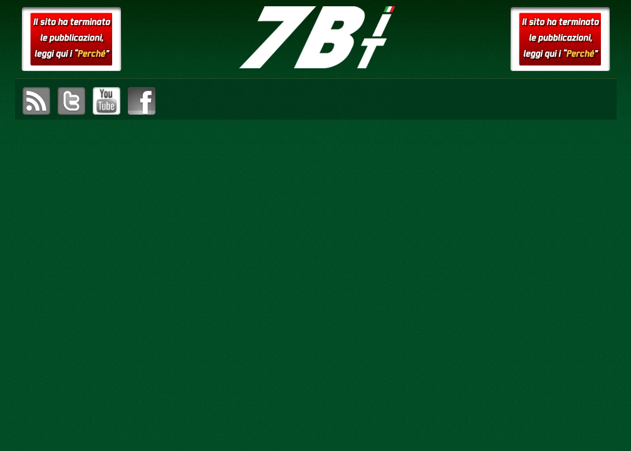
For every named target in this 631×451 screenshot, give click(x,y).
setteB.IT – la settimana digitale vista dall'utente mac (315, 37)
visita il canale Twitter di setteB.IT (71, 101)
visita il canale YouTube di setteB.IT (106, 101)
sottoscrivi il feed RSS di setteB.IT (36, 101)
